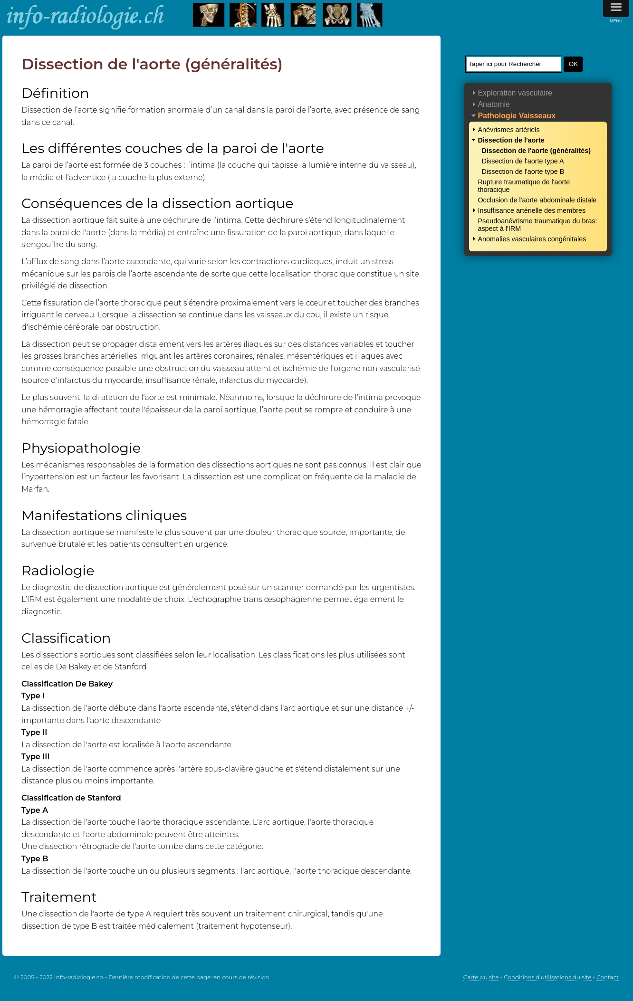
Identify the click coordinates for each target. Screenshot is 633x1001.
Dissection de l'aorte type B (522, 171)
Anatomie (494, 104)
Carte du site (481, 977)
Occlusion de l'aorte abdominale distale (537, 200)
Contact (607, 977)
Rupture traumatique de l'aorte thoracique (524, 185)
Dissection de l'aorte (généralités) (536, 150)
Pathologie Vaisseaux (517, 116)
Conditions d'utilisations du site (547, 977)
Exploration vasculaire (515, 93)
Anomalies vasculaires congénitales (532, 239)
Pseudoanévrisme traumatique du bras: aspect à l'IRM (537, 224)
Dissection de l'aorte (511, 140)
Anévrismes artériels (508, 129)
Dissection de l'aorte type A (522, 161)
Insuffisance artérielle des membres (531, 210)
